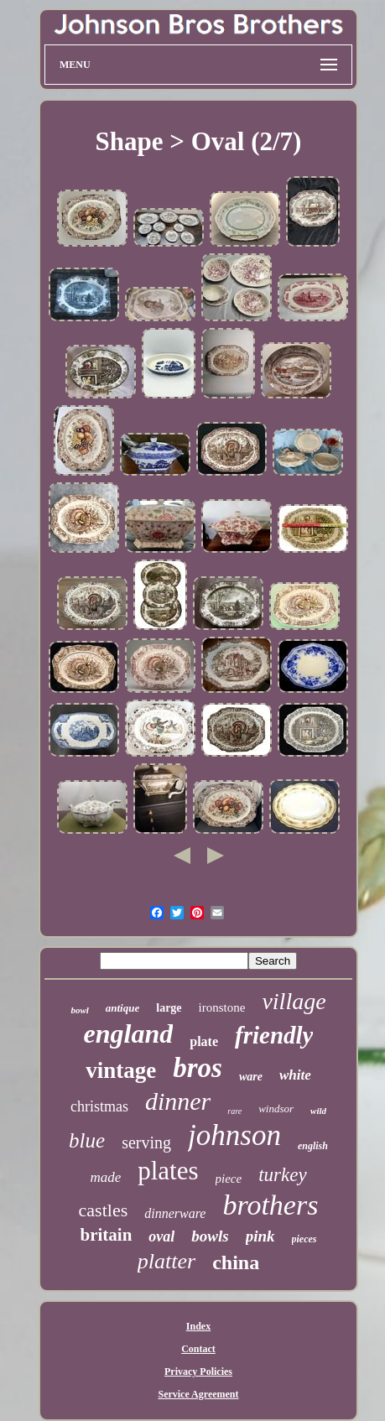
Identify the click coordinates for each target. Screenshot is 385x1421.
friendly (274, 1035)
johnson (234, 1135)
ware (251, 1076)
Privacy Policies (198, 1371)
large (168, 1008)
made (105, 1177)
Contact (198, 1349)
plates (168, 1170)
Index (198, 1326)
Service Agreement (198, 1394)
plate (204, 1041)
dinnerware (175, 1213)
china (235, 1262)
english (313, 1146)
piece (229, 1178)
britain (106, 1235)
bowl (79, 1010)
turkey (282, 1174)
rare (234, 1111)
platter (166, 1261)
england (129, 1033)
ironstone (222, 1007)
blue (87, 1140)
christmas (99, 1106)
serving (146, 1142)
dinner (178, 1101)
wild (318, 1111)
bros (197, 1068)
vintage (121, 1070)
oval (161, 1236)
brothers (270, 1205)
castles (103, 1210)
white (295, 1075)
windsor (276, 1108)
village (293, 1001)
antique (122, 1008)
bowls (209, 1236)
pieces (304, 1239)
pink (260, 1236)
